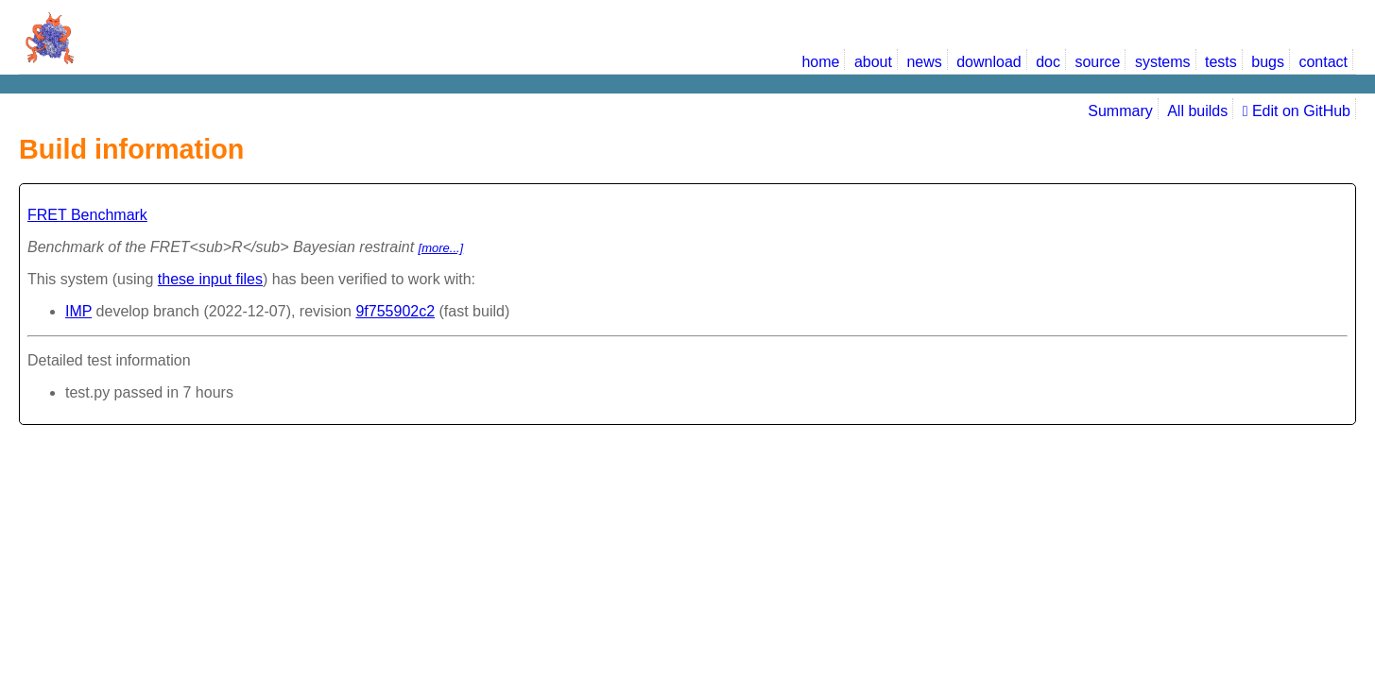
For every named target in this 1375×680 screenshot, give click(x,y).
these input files (210, 279)
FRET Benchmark (87, 215)
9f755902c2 (395, 311)
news (923, 62)
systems (1163, 62)
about (873, 62)
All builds (1197, 111)
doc (1048, 62)
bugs (1267, 62)
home (820, 62)
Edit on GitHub (1296, 111)
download (989, 62)
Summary (1120, 111)
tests (1221, 62)
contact (1323, 62)
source (1097, 62)
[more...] (441, 248)
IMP (78, 311)
